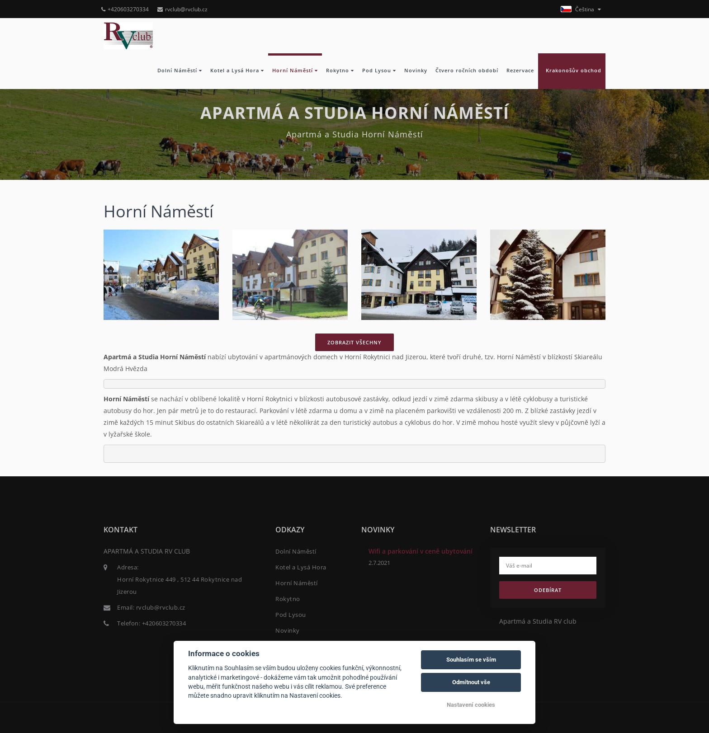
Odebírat (548, 590)
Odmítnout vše (471, 682)
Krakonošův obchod (571, 70)
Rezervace (520, 70)
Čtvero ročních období (466, 70)
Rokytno (340, 70)
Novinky (415, 70)
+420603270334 (125, 9)
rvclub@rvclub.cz (182, 9)
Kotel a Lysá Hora (237, 70)
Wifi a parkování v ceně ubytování (421, 551)
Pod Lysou (379, 70)
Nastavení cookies (471, 704)
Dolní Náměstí (179, 70)
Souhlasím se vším (471, 659)
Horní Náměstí (295, 70)
